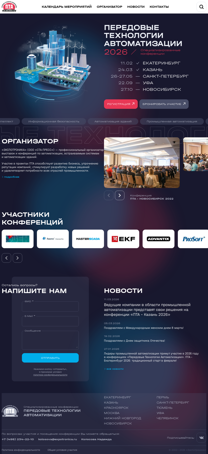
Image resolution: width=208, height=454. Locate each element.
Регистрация (118, 104)
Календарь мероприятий (67, 7)
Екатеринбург (161, 63)
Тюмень (164, 408)
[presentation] (6, 258)
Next (119, 197)
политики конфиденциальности (50, 374)
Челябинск (168, 418)
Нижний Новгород (122, 418)
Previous (108, 197)
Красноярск (116, 408)
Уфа (148, 82)
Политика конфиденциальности (21, 449)
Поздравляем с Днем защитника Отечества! (134, 340)
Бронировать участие (162, 104)
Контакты (159, 7)
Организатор (109, 7)
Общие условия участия (62, 449)
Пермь (163, 397)
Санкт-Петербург (166, 76)
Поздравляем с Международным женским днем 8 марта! (144, 328)
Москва (112, 413)
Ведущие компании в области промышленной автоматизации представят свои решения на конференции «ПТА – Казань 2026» (147, 309)
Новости (136, 7)
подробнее (11, 176)
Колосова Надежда (96, 439)
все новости (115, 368)
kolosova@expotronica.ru (57, 439)
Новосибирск (162, 89)
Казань (152, 69)
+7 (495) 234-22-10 (18, 439)
